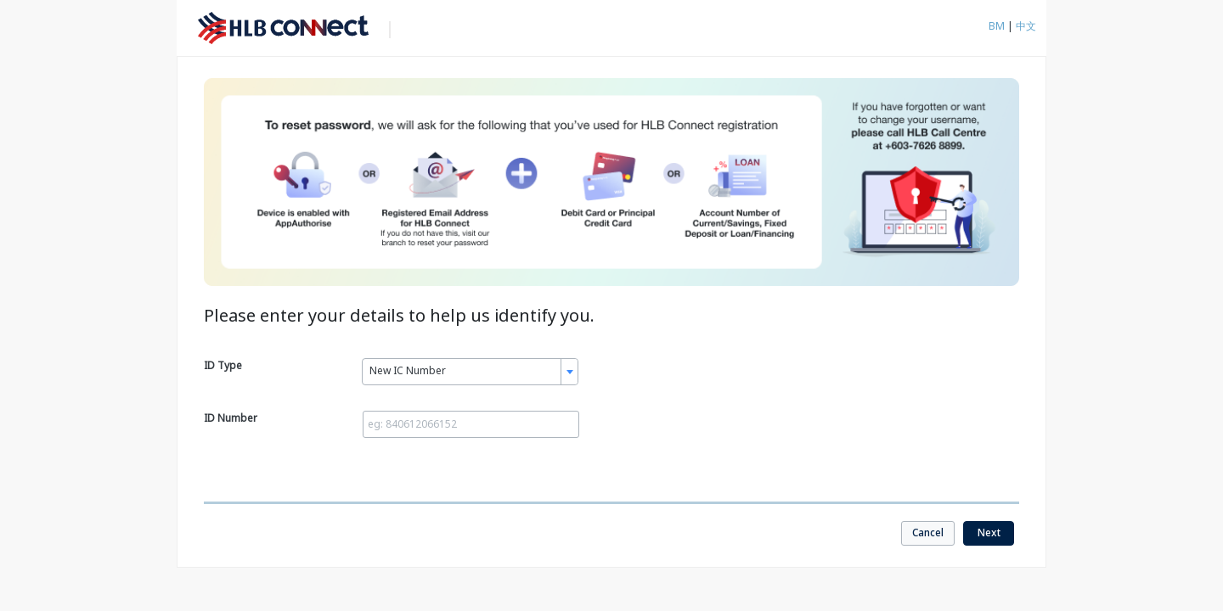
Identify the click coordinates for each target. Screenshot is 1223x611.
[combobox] (470, 371)
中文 (1026, 26)
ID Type (223, 365)
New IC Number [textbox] (407, 370)
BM (998, 26)
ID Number (230, 418)
